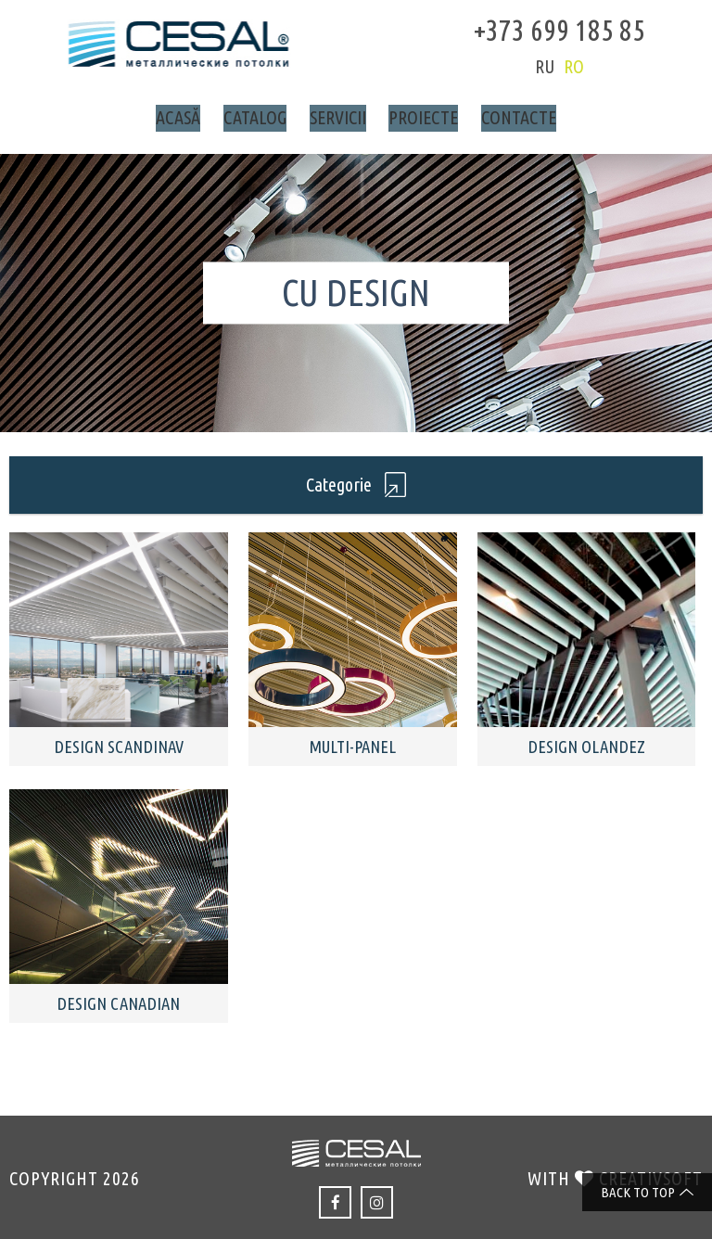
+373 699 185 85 (539, 27)
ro (553, 66)
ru (524, 66)
